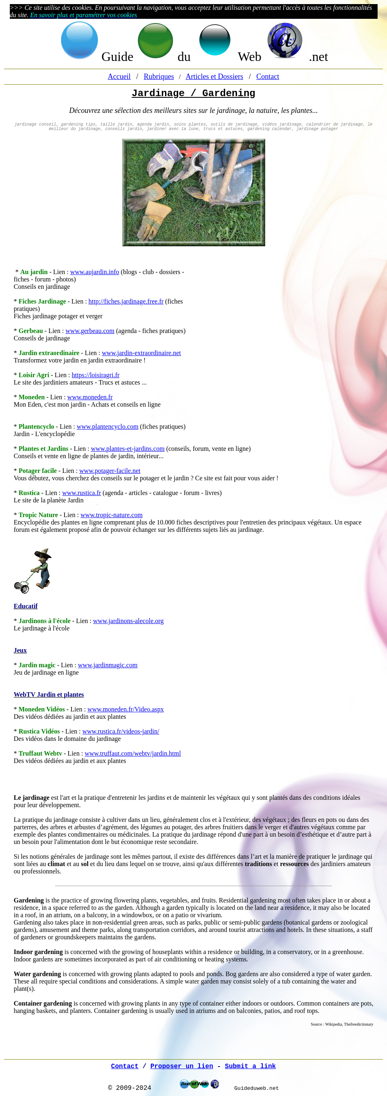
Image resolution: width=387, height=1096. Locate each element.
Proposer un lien (181, 1066)
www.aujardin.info (94, 271)
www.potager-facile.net (110, 470)
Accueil (119, 76)
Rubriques (159, 76)
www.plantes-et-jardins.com (127, 448)
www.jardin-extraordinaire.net (141, 352)
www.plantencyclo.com (108, 426)
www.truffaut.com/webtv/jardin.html (133, 753)
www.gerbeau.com (89, 330)
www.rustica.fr (81, 492)
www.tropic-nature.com (112, 514)
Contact (267, 76)
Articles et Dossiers (214, 76)
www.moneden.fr (90, 397)
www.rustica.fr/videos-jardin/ (121, 731)
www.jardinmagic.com (108, 665)
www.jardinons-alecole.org (128, 620)
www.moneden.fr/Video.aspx (125, 709)
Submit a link (250, 1066)
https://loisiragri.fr (95, 374)
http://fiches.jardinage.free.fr (126, 301)
